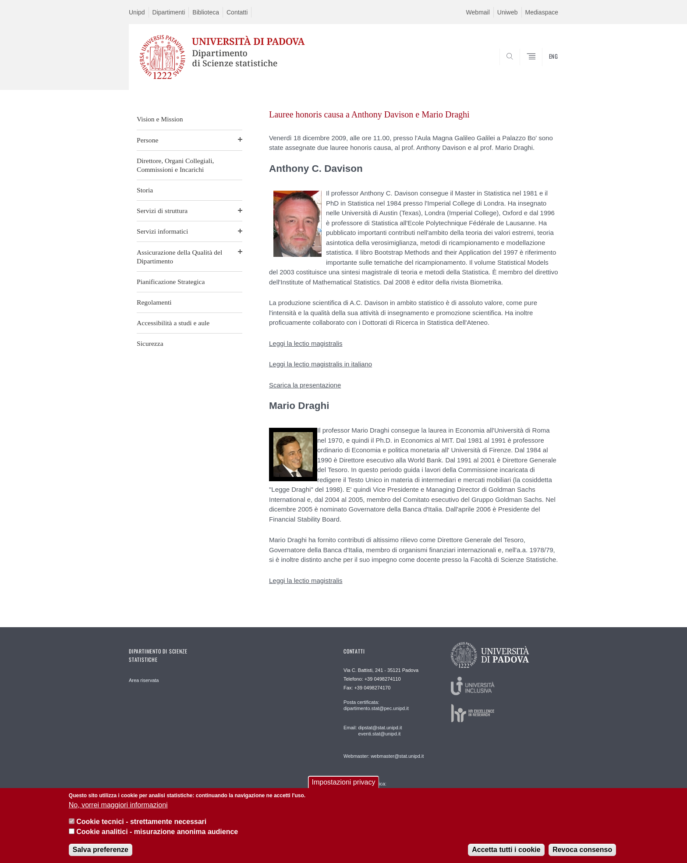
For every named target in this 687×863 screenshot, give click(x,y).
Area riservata (144, 680)
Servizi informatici (162, 231)
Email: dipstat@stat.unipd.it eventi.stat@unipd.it (373, 730)
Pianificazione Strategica (171, 281)
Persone (147, 140)
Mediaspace (542, 12)
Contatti (237, 12)
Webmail (478, 12)
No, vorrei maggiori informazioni (118, 805)
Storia (145, 190)
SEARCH (543, 69)
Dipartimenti (168, 12)
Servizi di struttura (162, 210)
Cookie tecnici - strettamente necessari (141, 821)
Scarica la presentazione (305, 385)
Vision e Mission (160, 119)
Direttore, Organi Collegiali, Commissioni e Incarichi (175, 165)
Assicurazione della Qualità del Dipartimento (179, 257)
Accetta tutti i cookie (506, 849)
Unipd (137, 12)
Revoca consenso (582, 849)
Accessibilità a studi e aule (173, 323)
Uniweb (507, 12)
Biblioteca (205, 12)
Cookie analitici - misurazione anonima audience (157, 831)
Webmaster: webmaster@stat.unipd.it (384, 756)
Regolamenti (154, 302)
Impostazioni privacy (343, 782)
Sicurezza (150, 343)
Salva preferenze (100, 849)
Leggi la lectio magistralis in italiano (320, 364)
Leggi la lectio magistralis (306, 343)
